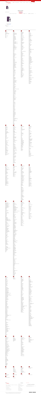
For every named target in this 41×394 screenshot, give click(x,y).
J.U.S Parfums (22, 166)
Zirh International (22, 371)
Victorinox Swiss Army (22, 349)
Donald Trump (6, 150)
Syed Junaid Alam (30, 325)
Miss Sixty (14, 256)
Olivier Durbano (30, 208)
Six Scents (29, 305)
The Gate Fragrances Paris (7, 346)
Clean (29, 67)
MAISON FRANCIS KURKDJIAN (15, 207)
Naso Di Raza (22, 204)
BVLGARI (21, 72)
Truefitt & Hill (6, 364)
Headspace (6, 170)
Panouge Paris (6, 283)
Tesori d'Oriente (6, 344)
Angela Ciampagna (14, 81)
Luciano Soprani (6, 247)
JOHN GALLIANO (22, 189)
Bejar (21, 41)
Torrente (6, 365)
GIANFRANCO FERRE (30, 139)
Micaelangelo (14, 246)
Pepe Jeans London (6, 306)
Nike (21, 215)
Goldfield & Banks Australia (31, 146)
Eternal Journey (14, 156)
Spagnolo (29, 312)
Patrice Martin (6, 301)
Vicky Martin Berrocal (22, 346)
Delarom (6, 136)
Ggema (29, 137)
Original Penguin (30, 213)
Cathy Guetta (30, 45)
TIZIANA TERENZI (6, 355)
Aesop (13, 44)
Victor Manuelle (22, 347)
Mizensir (13, 258)
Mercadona (14, 244)
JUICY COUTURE (22, 195)
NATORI (21, 205)
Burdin (21, 71)
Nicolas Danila (22, 213)
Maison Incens (14, 208)
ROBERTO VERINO (22, 299)
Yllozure (13, 369)
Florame (21, 137)
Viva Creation (22, 352)
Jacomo (21, 167)
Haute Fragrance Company (7, 169)
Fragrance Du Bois (22, 140)
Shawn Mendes (30, 298)
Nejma (21, 208)
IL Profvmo (14, 169)
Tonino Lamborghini (6, 360)
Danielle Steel (6, 129)
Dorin (5, 151)
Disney (5, 148)
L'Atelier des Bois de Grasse (7, 203)
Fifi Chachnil (22, 133)
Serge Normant (30, 292)
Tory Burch (6, 361)
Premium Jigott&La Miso (7, 326)
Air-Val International (14, 49)
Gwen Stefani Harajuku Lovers (31, 155)
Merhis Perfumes (14, 245)
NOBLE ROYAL (22, 219)
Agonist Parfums (14, 48)
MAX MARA (14, 238)
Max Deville (14, 237)
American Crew (14, 72)
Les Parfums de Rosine (7, 230)
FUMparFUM (22, 149)
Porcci (5, 323)
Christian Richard (30, 59)
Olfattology (30, 206)
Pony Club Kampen (6, 322)
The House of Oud (6, 347)
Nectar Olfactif (22, 207)
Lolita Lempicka (6, 239)
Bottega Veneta (22, 63)
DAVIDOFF (6, 133)
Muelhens (14, 271)
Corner (29, 74)
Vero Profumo (22, 343)
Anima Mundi (14, 82)
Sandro (29, 283)
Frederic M (22, 146)
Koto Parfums (30, 182)
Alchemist (14, 61)
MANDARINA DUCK (14, 216)
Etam (13, 155)
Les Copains (6, 227)
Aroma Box (14, 107)
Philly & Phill (6, 312)
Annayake (14, 85)
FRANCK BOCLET (22, 143)
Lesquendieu (6, 232)
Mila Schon (14, 251)
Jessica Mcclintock (22, 199)
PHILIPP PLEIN (6, 311)
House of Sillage (6, 181)
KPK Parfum (30, 183)
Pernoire (6, 308)
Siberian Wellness (30, 300)
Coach (29, 69)
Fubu (21, 148)
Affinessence (14, 45)
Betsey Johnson (22, 48)
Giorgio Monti (30, 156)
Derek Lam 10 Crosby (7, 140)
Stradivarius (30, 319)
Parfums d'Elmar (6, 291)
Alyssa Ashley (14, 71)
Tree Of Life (6, 362)
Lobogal (6, 238)
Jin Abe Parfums (22, 185)
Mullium (13, 272)
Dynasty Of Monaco (6, 154)
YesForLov (14, 368)
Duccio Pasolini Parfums (7, 153)
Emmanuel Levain (14, 142)
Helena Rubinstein (6, 185)
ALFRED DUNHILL (14, 65)
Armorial (13, 106)
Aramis (13, 100)
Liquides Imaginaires (7, 236)
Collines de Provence (30, 70)
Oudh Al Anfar (30, 218)
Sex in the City (30, 294)
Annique (13, 88)
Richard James (22, 294)
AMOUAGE (14, 75)
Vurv (21, 355)
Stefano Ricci (30, 315)
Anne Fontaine (14, 86)
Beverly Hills (22, 49)
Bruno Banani (22, 69)
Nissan (21, 218)
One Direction (30, 210)
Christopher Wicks (30, 62)
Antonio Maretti (14, 93)
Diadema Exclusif (6, 142)
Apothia (13, 95)
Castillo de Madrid (30, 44)
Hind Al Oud (6, 177)
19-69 (5, 34)
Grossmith (29, 150)
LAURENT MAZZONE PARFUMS (7, 219)
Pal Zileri (6, 279)
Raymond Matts (22, 283)
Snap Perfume (30, 306)
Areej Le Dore (14, 103)
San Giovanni (30, 282)
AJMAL (13, 50)
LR (5, 245)
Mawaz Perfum (14, 236)
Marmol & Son (14, 228)
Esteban (13, 154)
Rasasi (21, 282)
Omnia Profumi (30, 209)
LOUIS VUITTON (6, 243)
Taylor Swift (6, 340)
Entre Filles (14, 146)
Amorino (13, 74)
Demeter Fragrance (6, 137)
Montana (14, 265)
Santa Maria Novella (30, 284)
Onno (29, 211)
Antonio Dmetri (14, 92)
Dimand (5, 146)
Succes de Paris (30, 320)
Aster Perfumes (14, 112)
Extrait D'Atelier (14, 162)
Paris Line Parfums (6, 298)
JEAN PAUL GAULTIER (22, 178)
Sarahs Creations (30, 287)
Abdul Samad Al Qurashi (15, 33)
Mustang (14, 274)
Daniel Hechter (6, 128)
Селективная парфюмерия (7, 377)
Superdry (29, 321)
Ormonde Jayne (30, 215)
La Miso (5, 208)
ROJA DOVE (22, 303)
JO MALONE (22, 187)
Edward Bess (14, 129)
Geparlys (29, 134)
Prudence (6, 332)
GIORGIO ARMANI (30, 142)
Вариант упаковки (7, 25)
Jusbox (21, 197)
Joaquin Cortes (22, 188)
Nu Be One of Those (22, 223)
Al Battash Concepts (14, 54)
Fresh (21, 147)
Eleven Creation (14, 134)
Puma (5, 333)
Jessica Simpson (22, 182)
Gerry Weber (30, 136)
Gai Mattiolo (30, 126)
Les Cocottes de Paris (7, 226)
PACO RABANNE (6, 277)
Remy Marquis (22, 288)
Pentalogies (6, 305)
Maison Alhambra (14, 206)
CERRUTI (29, 48)
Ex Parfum (14, 161)
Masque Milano (14, 231)
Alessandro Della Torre (15, 62)
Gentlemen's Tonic (30, 131)
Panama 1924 (6, 281)
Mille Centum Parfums (15, 252)
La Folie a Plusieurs (6, 206)
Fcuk (21, 130)
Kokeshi (29, 180)
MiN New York (14, 254)
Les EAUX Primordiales (7, 228)
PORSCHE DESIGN (6, 324)
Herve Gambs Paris (6, 175)
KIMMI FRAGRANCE (30, 178)
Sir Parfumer (30, 304)
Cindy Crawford (30, 64)
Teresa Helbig (6, 343)
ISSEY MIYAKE (14, 175)
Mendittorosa (14, 243)
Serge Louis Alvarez (30, 291)
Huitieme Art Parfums (7, 183)
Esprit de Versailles (14, 152)
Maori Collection (14, 217)
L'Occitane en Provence (7, 204)
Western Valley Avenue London (31, 339)
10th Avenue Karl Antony (7, 33)
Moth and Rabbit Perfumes (15, 270)
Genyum (29, 132)
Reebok (21, 284)
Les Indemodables (6, 229)
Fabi (21, 127)
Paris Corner (6, 297)
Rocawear (22, 300)
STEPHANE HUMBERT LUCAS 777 (31, 317)
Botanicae (22, 62)
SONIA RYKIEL (30, 308)
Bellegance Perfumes (22, 42)
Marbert (13, 218)
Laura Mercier (6, 218)
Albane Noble (14, 60)
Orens (29, 212)
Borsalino (21, 60)
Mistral (13, 257)
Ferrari (21, 132)
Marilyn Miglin (14, 225)
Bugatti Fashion (22, 70)
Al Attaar (13, 53)
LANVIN (5, 216)
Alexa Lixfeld (14, 63)
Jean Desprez (22, 176)
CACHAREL (30, 32)
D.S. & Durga (6, 126)
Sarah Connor (30, 286)
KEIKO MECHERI (30, 171)
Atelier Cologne (14, 114)
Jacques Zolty (22, 169)
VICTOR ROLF (22, 348)
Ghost (29, 138)
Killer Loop (29, 177)
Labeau (5, 211)
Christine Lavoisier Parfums (31, 61)
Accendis (14, 35)
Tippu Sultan (6, 354)
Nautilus (21, 206)
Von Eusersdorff (22, 354)
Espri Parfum (14, 151)
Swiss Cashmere (30, 324)
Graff (29, 147)
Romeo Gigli (22, 304)
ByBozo (21, 74)
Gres (29, 149)
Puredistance (6, 334)
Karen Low (29, 167)
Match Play (14, 232)
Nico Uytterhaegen (22, 212)
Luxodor (6, 250)
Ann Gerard (14, 83)
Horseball (6, 180)
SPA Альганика (30, 311)
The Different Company (7, 345)
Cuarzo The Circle (30, 79)
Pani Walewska (6, 282)
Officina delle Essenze (30, 204)
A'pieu (13, 32)
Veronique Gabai (22, 344)
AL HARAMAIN (14, 55)
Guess (29, 152)
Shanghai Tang (30, 297)
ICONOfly (14, 167)
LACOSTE (6, 213)
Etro (13, 163)
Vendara (21, 341)
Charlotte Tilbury (30, 52)
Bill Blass (21, 52)
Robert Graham (22, 297)
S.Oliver (29, 278)
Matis (13, 233)
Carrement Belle (30, 42)
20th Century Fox (6, 35)
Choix (29, 55)
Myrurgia (14, 275)
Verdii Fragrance (22, 342)
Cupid (29, 80)
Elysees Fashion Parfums (15, 140)
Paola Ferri (6, 284)
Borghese (22, 59)
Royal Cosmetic (22, 307)
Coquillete (29, 73)
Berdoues (21, 45)
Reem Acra (22, 285)
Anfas (13, 79)
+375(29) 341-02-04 (7, 0)
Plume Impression (6, 319)
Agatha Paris (14, 46)
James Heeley (22, 171)
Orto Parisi (29, 216)
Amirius (13, 73)
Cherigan (29, 54)
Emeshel (13, 141)
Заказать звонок (33, 1)
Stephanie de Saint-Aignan (31, 318)
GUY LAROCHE (30, 154)
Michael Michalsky (14, 248)
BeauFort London (22, 39)
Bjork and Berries (22, 53)
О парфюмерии (19, 387)
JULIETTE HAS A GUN (22, 196)
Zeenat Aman (22, 368)
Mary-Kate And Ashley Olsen (15, 230)
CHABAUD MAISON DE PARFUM (31, 49)
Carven (29, 82)
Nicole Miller (22, 214)
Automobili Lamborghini (15, 120)
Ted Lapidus (6, 341)
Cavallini (29, 46)
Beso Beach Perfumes (23, 47)
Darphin (5, 130)
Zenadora (21, 369)
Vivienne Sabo (22, 353)
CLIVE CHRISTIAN (30, 68)
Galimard (29, 127)
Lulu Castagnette (6, 249)
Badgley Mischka (22, 32)
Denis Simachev (6, 138)
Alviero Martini (14, 70)
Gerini (29, 135)
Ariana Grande (14, 104)
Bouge (21, 64)
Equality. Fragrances (14, 147)
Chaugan (29, 53)
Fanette (21, 128)
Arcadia (13, 101)
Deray (5, 139)
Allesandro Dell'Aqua (14, 67)
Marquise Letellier (14, 229)
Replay (21, 291)
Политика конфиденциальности (21, 385)
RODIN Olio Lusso (22, 302)
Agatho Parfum (14, 47)
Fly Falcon (21, 138)
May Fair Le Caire (14, 239)
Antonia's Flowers (14, 90)
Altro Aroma (14, 69)
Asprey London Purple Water (8, 23)
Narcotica (21, 203)
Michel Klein (14, 249)
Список (8, 13)
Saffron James (30, 279)
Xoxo (5, 368)
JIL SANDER (22, 184)
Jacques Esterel (22, 168)
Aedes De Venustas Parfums (15, 43)
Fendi (21, 131)
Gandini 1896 (30, 128)
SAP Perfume (30, 285)
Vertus (21, 345)
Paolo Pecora (6, 285)
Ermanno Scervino (14, 148)
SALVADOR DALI (30, 281)
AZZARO (13, 123)
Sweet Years (30, 323)
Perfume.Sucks (6, 307)
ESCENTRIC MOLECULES (15, 150)
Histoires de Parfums (7, 178)
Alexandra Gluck (14, 64)
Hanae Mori (6, 168)
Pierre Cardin (6, 314)
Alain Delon (14, 59)
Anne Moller (14, 87)
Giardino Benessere (30, 140)
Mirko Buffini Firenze (14, 255)
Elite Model (14, 136)
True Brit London (6, 363)
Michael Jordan (14, 247)
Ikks (13, 168)
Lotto (5, 251)
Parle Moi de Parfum (6, 299)
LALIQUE (6, 214)
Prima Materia (6, 327)
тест (13, 377)
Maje (13, 213)
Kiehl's (29, 176)
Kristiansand (30, 184)
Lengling (6, 224)
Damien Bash (6, 127)
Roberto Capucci (22, 298)
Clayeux (29, 66)
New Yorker (22, 210)
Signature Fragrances (30, 301)
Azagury (13, 122)
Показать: (24, 13)
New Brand (22, 209)
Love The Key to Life (6, 244)
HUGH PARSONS (6, 182)
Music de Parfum (14, 273)
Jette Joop (22, 183)
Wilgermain (30, 341)
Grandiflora (30, 148)
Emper (13, 143)
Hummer (6, 184)
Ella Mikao (14, 139)
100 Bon (6, 32)
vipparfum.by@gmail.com (27, 0)
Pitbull (5, 318)
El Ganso (13, 133)
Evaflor (13, 158)
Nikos (21, 216)
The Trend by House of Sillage (7, 350)
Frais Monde (22, 141)
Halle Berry (6, 166)
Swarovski (29, 322)
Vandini (21, 340)
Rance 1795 (22, 281)
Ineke (13, 171)
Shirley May (30, 299)
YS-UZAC (14, 370)
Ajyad (13, 51)
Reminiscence (22, 287)
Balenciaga (22, 34)
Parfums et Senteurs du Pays (7, 294)
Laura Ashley (6, 217)
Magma (13, 205)
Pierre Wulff (6, 316)
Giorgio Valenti (30, 143)
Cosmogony (30, 75)
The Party (6, 348)
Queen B (13, 277)
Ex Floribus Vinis (14, 160)
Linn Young (6, 235)
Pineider (6, 317)
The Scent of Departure (7, 349)
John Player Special (22, 190)
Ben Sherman (22, 43)
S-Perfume (29, 277)
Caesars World (30, 33)
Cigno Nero (30, 63)
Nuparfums (22, 224)
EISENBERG (14, 131)
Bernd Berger (22, 46)
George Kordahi (30, 133)
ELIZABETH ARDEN (14, 137)
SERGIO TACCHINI (30, 293)
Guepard (29, 151)
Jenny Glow (22, 181)
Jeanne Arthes (22, 180)
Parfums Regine (6, 295)
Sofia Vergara (30, 307)
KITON (29, 179)
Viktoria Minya (22, 350)
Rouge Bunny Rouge (22, 306)
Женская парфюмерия (20, 388)
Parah (5, 286)
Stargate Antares (30, 314)
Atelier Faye (14, 115)
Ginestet (29, 141)
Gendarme (29, 130)
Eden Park (14, 128)
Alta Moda (14, 68)
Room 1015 (22, 305)
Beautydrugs (22, 40)
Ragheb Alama (22, 277)
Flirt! (21, 136)
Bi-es (21, 50)
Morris (13, 269)
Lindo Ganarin (6, 234)
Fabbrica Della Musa (22, 126)
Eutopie (13, 157)
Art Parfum (14, 109)
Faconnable (22, 150)
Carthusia (29, 43)
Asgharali (14, 111)
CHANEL (29, 50)
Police (5, 321)
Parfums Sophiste (6, 296)
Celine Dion (30, 47)
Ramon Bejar (22, 279)
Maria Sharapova (14, 223)
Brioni (21, 67)
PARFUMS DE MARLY (7, 292)
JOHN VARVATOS (22, 191)
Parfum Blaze (6, 287)
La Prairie (6, 209)
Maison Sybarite (14, 210)
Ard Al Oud (14, 102)
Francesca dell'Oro (22, 142)
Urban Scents (14, 340)
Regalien (21, 286)
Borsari (21, 61)
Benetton (21, 44)
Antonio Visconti (14, 94)
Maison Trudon (14, 211)
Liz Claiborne (6, 237)
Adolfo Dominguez (14, 41)
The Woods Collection (7, 351)
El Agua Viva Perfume (15, 132)
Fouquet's (21, 139)
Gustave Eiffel (30, 153)
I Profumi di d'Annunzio (15, 166)
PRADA (5, 325)
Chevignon (30, 83)
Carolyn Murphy (30, 41)
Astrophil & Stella (14, 113)
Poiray (5, 320)
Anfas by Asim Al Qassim (15, 80)
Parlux (5, 300)
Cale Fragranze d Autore (31, 35)
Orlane (29, 214)
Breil (21, 66)
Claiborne (29, 65)
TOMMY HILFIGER (6, 359)
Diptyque (6, 147)
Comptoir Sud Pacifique (31, 72)
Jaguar (21, 170)
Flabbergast (22, 135)
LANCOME (6, 215)
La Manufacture (6, 207)
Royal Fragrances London (23, 308)
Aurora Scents (14, 119)
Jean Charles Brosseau (23, 175)
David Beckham (6, 131)
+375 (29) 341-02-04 (7, 387)
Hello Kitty (6, 171)
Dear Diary (6, 135)
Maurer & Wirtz (14, 235)
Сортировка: (29, 13)
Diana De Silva (6, 143)
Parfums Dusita (6, 293)
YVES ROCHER (14, 371)
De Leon (6, 134)
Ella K (13, 138)
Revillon (21, 292)
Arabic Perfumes (14, 99)
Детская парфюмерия (20, 390)
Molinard (13, 259)
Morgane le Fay (14, 268)
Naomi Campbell (22, 225)
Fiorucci (21, 134)
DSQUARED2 (6, 152)
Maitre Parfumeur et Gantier (15, 212)
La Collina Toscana (6, 205)
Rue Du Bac (22, 311)
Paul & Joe (6, 302)
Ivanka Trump (14, 176)
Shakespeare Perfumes (31, 296)
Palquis (5, 280)
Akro (13, 52)
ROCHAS (21, 301)
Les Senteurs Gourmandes (7, 231)
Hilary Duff (6, 176)
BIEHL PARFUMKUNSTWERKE (23, 51)
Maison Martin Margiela (15, 209)
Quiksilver (14, 278)
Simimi (29, 302)
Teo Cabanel (6, 342)
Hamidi (5, 167)
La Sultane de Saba (6, 210)
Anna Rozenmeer (14, 84)
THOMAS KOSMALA (6, 353)
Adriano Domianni (14, 42)
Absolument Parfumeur (15, 34)
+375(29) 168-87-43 (16, 0)
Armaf (13, 105)
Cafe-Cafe (29, 34)
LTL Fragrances (6, 246)
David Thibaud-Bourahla (7, 132)
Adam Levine (14, 40)
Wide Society (30, 340)
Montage (14, 264)
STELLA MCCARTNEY (30, 316)
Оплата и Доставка (20, 384)
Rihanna (21, 295)
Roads (21, 296)
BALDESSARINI (22, 33)
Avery (13, 121)
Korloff (29, 181)
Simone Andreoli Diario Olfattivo (31, 303)
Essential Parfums (14, 153)
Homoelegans (6, 179)
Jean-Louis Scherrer (22, 179)
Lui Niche (6, 248)
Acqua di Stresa (14, 39)
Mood (13, 266)
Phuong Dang (6, 313)
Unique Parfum (14, 339)
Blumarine (22, 55)
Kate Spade (30, 169)
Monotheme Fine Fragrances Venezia (16, 263)
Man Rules (14, 215)
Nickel (21, 211)
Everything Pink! (14, 159)
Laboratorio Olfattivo (7, 212)
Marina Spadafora (14, 227)
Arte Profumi (14, 110)
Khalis (29, 175)
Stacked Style (30, 313)
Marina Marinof (14, 226)
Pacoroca (6, 278)
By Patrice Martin (22, 73)
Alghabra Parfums (14, 66)
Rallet (21, 278)
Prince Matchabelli (6, 328)
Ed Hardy (14, 127)
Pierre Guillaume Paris (7, 315)
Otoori (29, 217)
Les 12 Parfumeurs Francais (7, 225)
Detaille (5, 141)
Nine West (22, 217)
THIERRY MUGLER (6, 352)
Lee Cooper (6, 223)
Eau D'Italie (14, 126)
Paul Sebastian (6, 303)
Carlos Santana (30, 39)
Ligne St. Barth (6, 233)
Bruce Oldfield (22, 68)
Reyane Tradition (22, 293)
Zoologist (21, 372)
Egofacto (14, 130)
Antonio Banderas (14, 91)
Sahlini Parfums (30, 280)
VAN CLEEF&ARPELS (22, 339)
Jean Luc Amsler (22, 177)
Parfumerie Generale (7, 288)
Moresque (14, 267)
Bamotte (21, 35)
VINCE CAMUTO (22, 351)
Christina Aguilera (30, 60)
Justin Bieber (22, 198)
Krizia (29, 186)
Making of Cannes (14, 214)
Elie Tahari (14, 135)
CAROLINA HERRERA (30, 40)
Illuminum (14, 170)
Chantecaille (30, 51)
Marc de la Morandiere (15, 219)
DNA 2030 (6, 149)
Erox (13, 149)
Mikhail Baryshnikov (14, 250)
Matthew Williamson (14, 234)
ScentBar (29, 288)
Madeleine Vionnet (14, 203)
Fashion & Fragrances (22, 129)
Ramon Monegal (22, 280)
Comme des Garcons (30, 71)
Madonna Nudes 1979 (15, 204)
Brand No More (22, 65)
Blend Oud (22, 54)
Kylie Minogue (30, 185)
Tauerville (6, 339)
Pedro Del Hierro (6, 304)
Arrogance (14, 108)
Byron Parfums (22, 75)
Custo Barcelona (30, 81)
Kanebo (29, 166)
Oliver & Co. (30, 207)
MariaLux (14, 224)
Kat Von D (29, 168)
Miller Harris (14, 253)
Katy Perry (29, 170)
